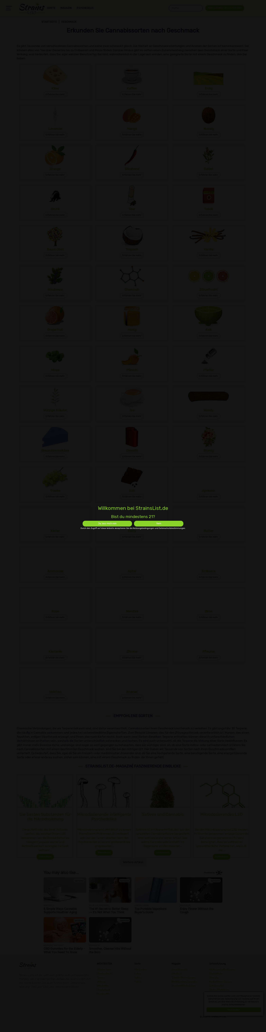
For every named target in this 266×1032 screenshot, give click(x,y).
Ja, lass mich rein (107, 523)
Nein (158, 523)
